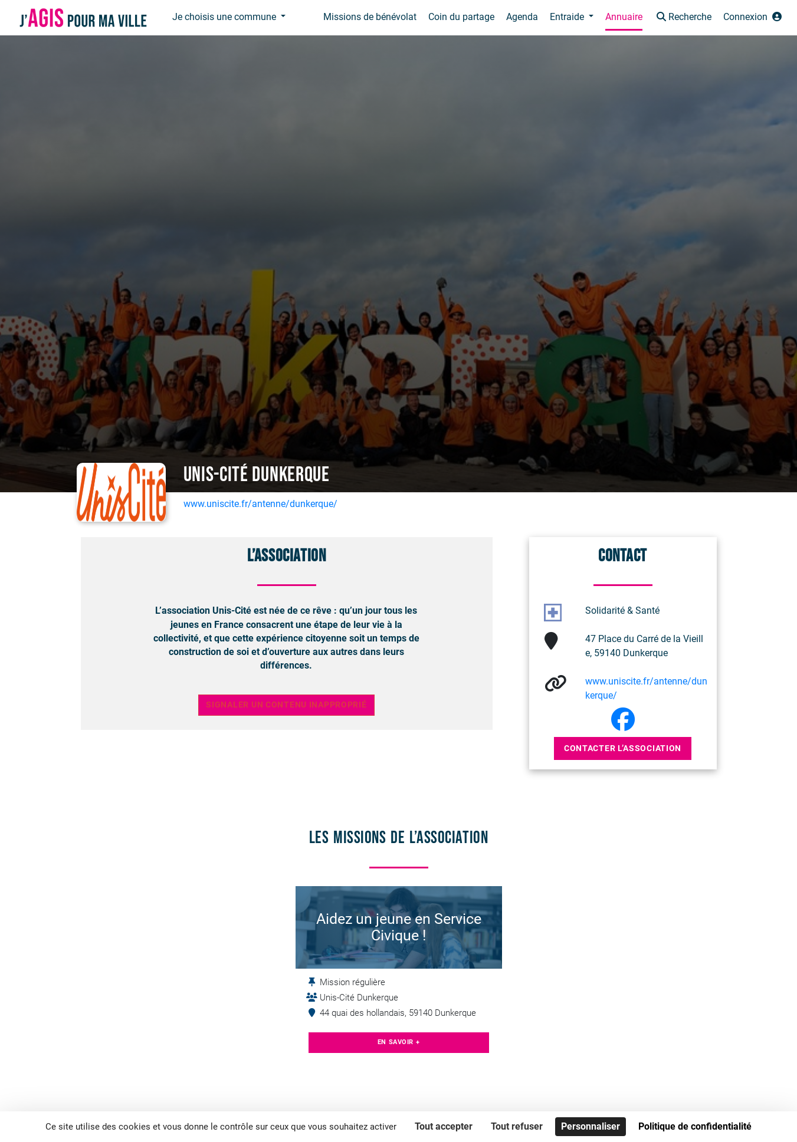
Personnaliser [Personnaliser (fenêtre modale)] (590, 1126)
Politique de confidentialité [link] (695, 1126)
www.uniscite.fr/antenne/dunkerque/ (260, 503)
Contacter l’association (622, 748)
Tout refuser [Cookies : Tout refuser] (517, 1126)
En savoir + (398, 1042)
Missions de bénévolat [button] (369, 16)
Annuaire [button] (623, 16)
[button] (682, 18)
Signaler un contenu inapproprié (286, 705)
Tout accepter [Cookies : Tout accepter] (444, 1126)
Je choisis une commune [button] (225, 16)
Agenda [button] (522, 16)
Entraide (568, 16)
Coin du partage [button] (461, 16)
